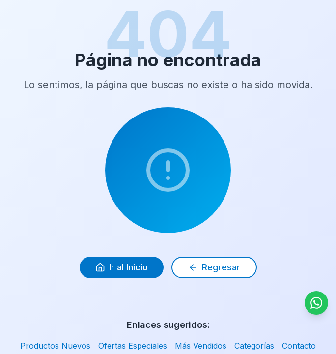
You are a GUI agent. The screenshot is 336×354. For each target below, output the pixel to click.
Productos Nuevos (55, 346)
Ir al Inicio (121, 267)
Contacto (299, 346)
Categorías (254, 346)
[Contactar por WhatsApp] (316, 303)
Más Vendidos (200, 346)
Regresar (214, 267)
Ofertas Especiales (132, 346)
